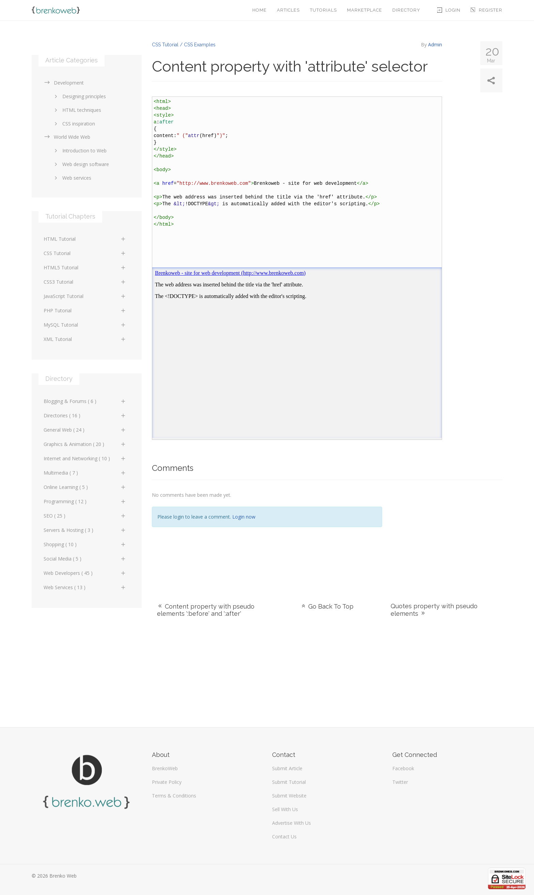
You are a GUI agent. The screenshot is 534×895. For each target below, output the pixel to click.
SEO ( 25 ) (85, 515)
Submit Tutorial (289, 782)
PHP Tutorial (85, 310)
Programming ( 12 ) (85, 501)
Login (448, 10)
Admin (435, 44)
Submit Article (287, 768)
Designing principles (79, 96)
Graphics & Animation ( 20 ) (85, 444)
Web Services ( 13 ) (85, 587)
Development (64, 82)
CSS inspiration (73, 123)
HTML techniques (76, 110)
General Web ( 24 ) (85, 430)
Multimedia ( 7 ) (85, 472)
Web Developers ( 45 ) (85, 573)
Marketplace (364, 10)
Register (486, 10)
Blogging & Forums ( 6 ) (85, 401)
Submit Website (289, 795)
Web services (71, 178)
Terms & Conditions (174, 795)
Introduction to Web (79, 150)
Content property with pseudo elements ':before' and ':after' (205, 610)
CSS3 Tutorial (85, 282)
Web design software (80, 164)
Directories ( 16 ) (85, 415)
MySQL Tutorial (85, 325)
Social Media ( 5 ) (85, 558)
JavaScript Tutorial (85, 296)
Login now (243, 516)
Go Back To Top (327, 606)
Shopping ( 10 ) (85, 544)
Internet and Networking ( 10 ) (85, 458)
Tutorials (323, 10)
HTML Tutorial (85, 239)
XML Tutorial (85, 339)
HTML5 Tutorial (85, 267)
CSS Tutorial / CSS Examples (184, 44)
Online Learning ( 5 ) (85, 487)
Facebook (403, 768)
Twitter (400, 782)
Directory (406, 10)
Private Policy (167, 782)
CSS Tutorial (85, 253)
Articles (288, 10)
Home (259, 10)
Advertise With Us (291, 823)
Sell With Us (285, 809)
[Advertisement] (447, 533)
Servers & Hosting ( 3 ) (85, 530)
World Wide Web (67, 137)
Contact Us (284, 836)
